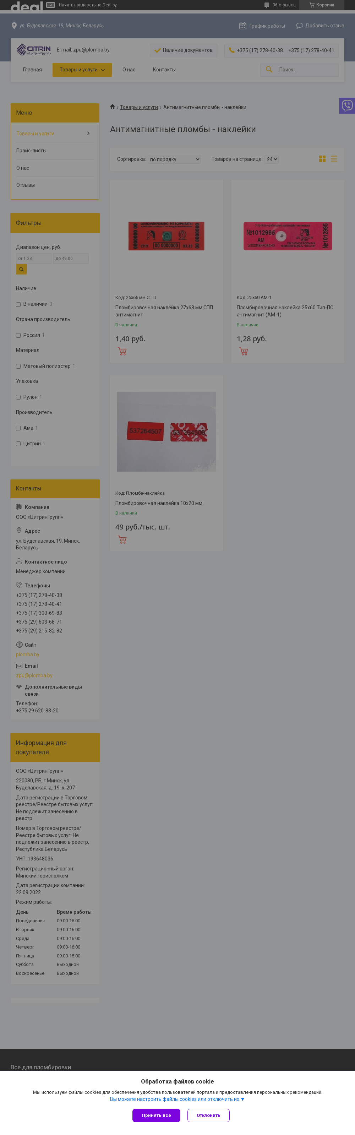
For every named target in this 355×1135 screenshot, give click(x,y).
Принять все (156, 1115)
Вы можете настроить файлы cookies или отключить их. (175, 1099)
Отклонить (208, 1115)
